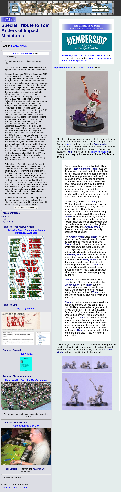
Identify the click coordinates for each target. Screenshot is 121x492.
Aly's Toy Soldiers (26, 308)
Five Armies (26, 354)
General (5, 216)
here (68, 144)
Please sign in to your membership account (83, 55)
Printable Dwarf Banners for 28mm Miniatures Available (26, 231)
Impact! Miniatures (84, 67)
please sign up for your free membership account (86, 59)
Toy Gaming (7, 221)
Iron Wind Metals (99, 152)
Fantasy (5, 219)
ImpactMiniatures (22, 53)
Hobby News (19, 45)
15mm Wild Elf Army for (26, 380)
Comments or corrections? (14, 487)
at (26, 426)
